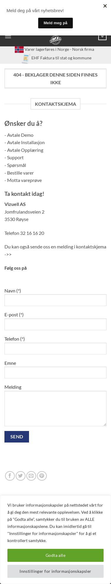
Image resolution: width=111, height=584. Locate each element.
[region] (55, 539)
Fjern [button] (64, 20)
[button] (8, 36)
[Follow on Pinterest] (42, 476)
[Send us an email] (31, 476)
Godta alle (55, 555)
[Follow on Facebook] (10, 476)
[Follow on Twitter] (20, 476)
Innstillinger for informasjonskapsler (55, 571)
